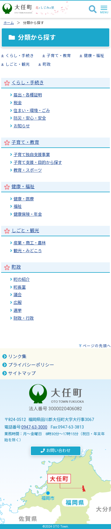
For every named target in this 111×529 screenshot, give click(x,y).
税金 (18, 102)
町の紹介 (22, 279)
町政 (47, 64)
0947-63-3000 (34, 427)
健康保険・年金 (28, 214)
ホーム (8, 23)
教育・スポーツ (28, 170)
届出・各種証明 (28, 95)
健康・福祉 (94, 55)
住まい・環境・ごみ (32, 110)
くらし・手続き (19, 55)
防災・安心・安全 (30, 118)
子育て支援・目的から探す (38, 162)
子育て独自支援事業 (32, 154)
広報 (18, 302)
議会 (18, 294)
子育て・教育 (59, 55)
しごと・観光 (17, 64)
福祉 (18, 206)
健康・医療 (24, 199)
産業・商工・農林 (30, 243)
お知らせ (22, 126)
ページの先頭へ (97, 346)
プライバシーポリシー (28, 365)
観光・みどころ (28, 250)
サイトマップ (19, 373)
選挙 (18, 310)
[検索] (93, 9)
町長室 (20, 287)
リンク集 (14, 356)
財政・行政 (24, 318)
